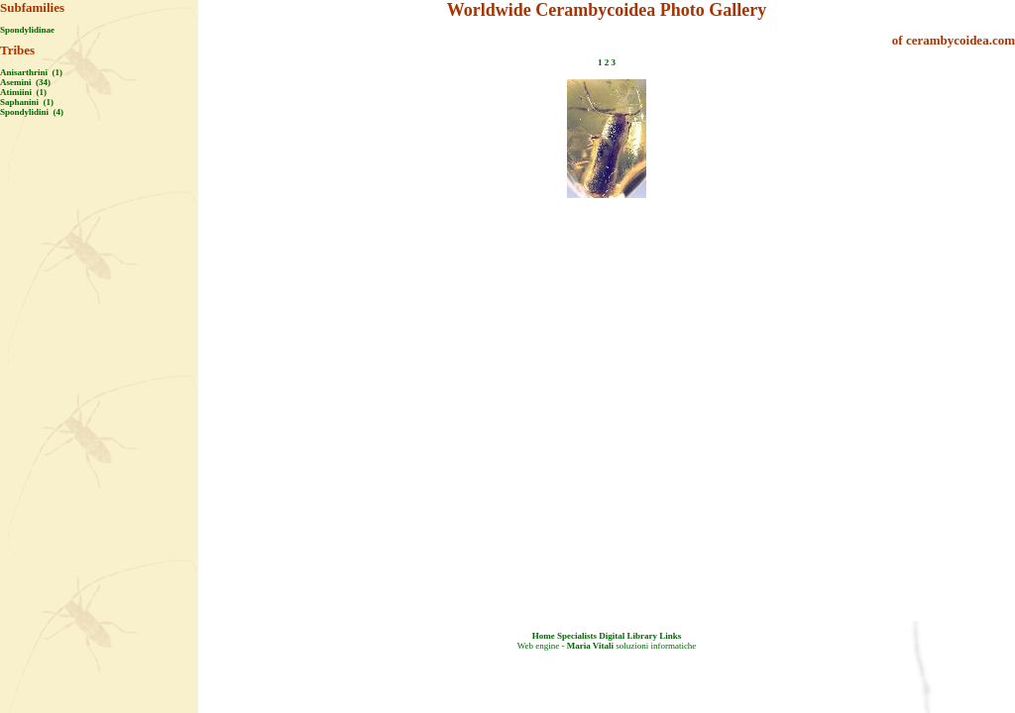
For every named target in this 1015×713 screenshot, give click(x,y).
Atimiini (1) (23, 92)
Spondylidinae (27, 30)
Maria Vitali (590, 646)
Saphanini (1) (27, 102)
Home (543, 636)
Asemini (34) (25, 82)
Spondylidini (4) (31, 112)
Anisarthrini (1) (31, 72)
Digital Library (628, 636)
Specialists (577, 636)
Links (670, 636)
